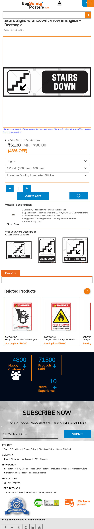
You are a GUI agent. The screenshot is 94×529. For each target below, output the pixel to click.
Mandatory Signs (79, 468)
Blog (6, 458)
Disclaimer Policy (46, 449)
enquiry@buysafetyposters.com (42, 492)
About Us (15, 458)
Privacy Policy (30, 449)
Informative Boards (37, 472)
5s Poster (8, 468)
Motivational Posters (60, 468)
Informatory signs (32, 140)
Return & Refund (63, 449)
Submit (77, 433)
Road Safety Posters (40, 468)
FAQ (36, 458)
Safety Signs (15, 140)
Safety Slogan (21, 468)
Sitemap (44, 458)
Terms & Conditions (12, 449)
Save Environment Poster (15, 472)
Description (10, 273)
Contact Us (26, 458)
